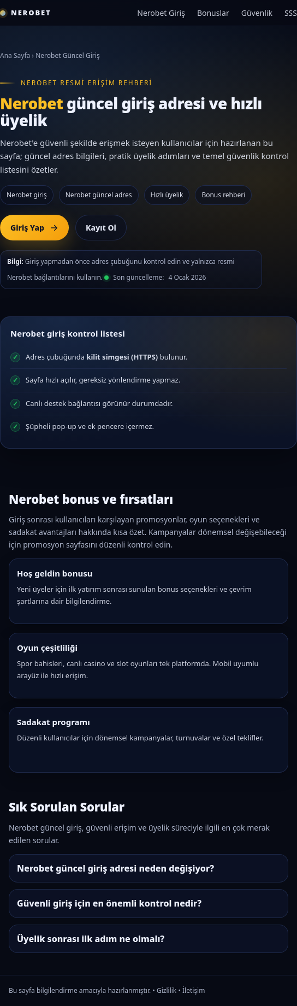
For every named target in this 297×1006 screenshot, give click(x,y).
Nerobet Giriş (161, 13)
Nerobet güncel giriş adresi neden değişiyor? (115, 868)
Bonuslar (213, 13)
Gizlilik (166, 990)
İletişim (193, 990)
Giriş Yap (34, 227)
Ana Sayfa (15, 55)
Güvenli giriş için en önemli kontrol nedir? (109, 903)
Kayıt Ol (101, 227)
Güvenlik (256, 13)
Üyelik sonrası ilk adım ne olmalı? (90, 939)
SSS (290, 13)
